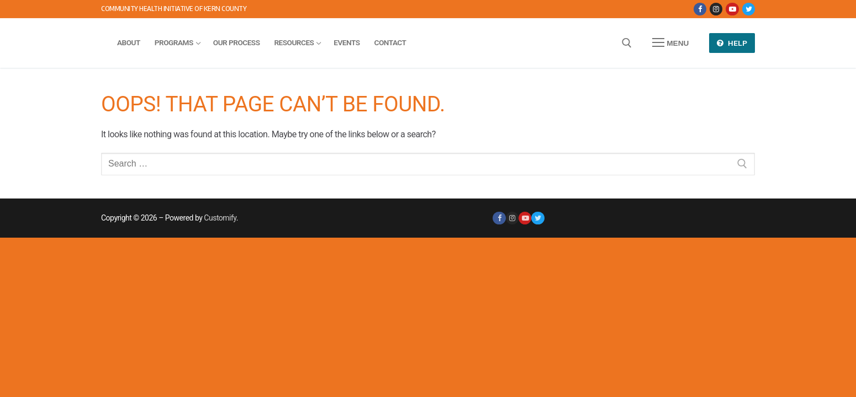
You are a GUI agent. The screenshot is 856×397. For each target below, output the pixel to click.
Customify (220, 217)
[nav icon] (670, 43)
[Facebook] (700, 9)
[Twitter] (748, 9)
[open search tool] (627, 43)
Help (732, 43)
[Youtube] (732, 9)
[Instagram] (716, 9)
